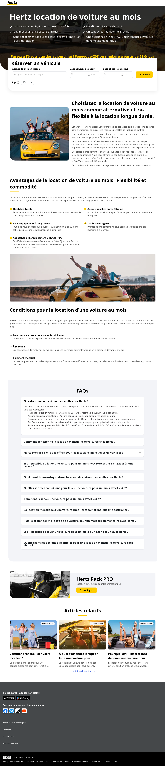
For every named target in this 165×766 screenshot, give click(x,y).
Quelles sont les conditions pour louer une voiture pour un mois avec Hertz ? (75, 488)
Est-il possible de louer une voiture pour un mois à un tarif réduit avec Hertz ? (76, 531)
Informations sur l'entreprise (14, 722)
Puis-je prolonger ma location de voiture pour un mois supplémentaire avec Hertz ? (80, 521)
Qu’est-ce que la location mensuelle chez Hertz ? (56, 401)
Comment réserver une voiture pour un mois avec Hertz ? (62, 499)
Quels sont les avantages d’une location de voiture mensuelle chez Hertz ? (73, 477)
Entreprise (7, 730)
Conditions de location (60, 762)
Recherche (144, 74)
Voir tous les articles (84, 671)
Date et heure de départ (82, 68)
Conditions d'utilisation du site (37, 762)
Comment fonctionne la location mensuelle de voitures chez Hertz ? (69, 441)
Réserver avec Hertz (11, 743)
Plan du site (96, 762)
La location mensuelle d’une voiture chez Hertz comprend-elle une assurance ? (76, 510)
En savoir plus (86, 590)
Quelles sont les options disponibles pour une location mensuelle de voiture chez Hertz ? (78, 544)
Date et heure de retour (115, 68)
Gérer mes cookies (110, 762)
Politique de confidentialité (13, 762)
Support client (8, 736)
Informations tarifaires (80, 762)
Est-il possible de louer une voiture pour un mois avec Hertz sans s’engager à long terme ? (79, 465)
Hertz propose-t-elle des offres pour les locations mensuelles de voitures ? (73, 452)
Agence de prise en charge (26, 68)
